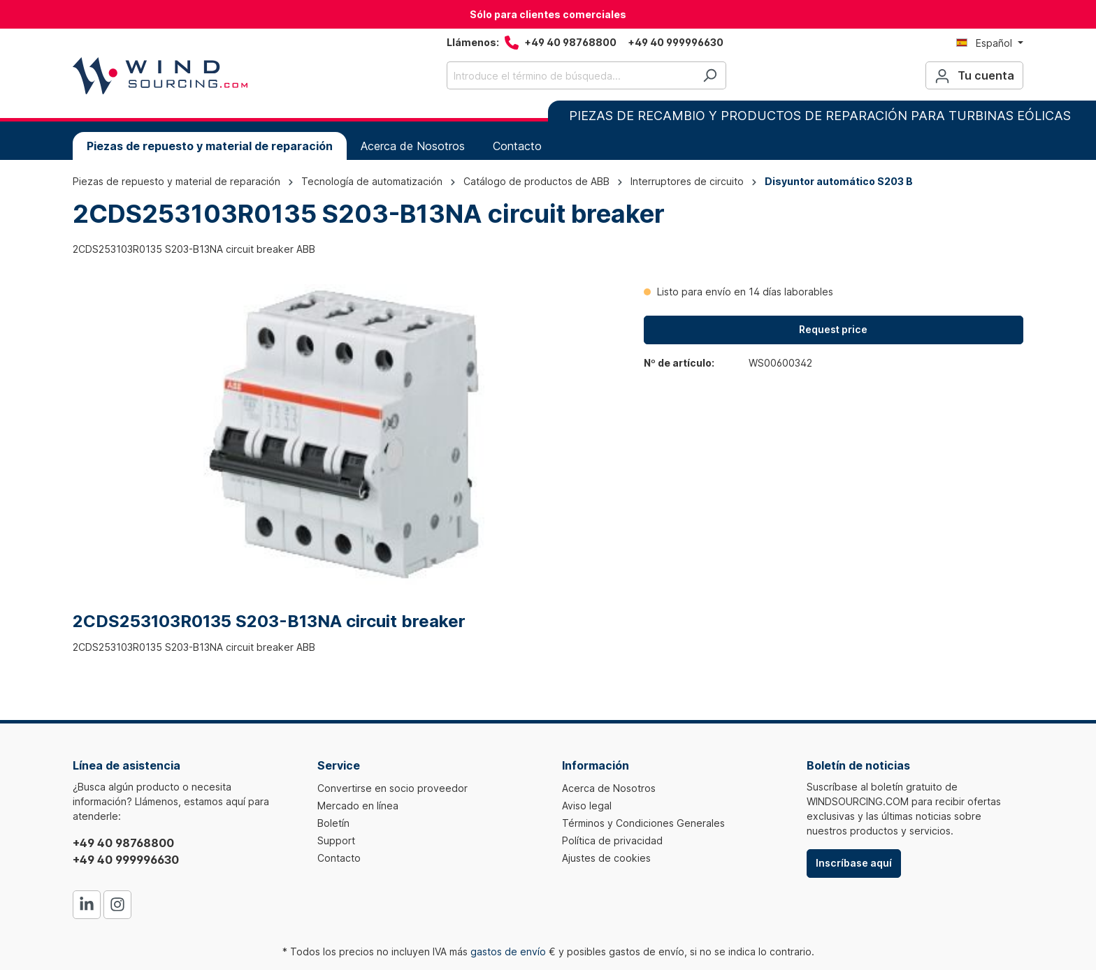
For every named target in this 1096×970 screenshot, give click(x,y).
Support (336, 840)
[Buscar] (709, 75)
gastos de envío (508, 951)
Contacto (339, 858)
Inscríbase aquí (854, 863)
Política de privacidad (612, 840)
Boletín (333, 823)
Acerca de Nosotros (609, 788)
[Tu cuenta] (974, 75)
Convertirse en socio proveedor (392, 788)
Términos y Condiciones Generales (643, 823)
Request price (833, 329)
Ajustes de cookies (606, 858)
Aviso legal (587, 805)
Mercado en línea (357, 805)
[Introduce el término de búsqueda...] (570, 75)
